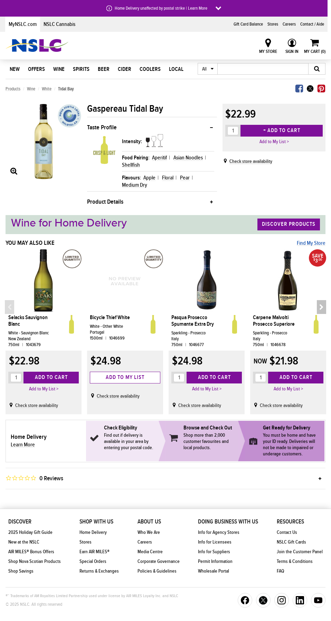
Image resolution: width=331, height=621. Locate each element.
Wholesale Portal (213, 571)
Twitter (310, 88)
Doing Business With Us (228, 522)
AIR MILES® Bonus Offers (31, 552)
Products (13, 89)
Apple (149, 177)
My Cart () (314, 51)
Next (320, 307)
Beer (104, 69)
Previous (10, 307)
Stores (272, 24)
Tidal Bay (66, 89)
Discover (19, 522)
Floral (167, 177)
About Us (149, 522)
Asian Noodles (188, 157)
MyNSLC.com (23, 24)
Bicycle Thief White (110, 317)
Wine (59, 69)
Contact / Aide (312, 24)
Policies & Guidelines (157, 571)
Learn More (23, 444)
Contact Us (287, 532)
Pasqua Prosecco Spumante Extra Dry (192, 320)
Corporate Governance (159, 561)
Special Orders (92, 561)
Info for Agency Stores (218, 532)
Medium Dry (134, 185)
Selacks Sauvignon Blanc (28, 320)
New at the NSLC (23, 542)
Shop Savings (21, 571)
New (15, 69)
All (204, 69)
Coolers (150, 69)
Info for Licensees (214, 542)
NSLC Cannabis (59, 24)
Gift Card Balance (248, 24)
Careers (289, 24)
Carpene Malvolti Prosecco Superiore (274, 320)
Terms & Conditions (295, 561)
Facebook (299, 88)
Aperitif (159, 157)
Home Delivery (93, 532)
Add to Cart (51, 377)
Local (176, 69)
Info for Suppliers (214, 552)
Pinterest (321, 88)
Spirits (81, 69)
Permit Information (215, 561)
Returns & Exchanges (99, 571)
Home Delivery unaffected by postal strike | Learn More (161, 8)
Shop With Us (96, 522)
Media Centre (150, 552)
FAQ (280, 571)
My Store (268, 51)
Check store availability (250, 161)
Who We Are (149, 532)
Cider (124, 69)
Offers (36, 69)
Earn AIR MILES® (94, 552)
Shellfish (131, 164)
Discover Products (288, 224)
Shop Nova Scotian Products (34, 561)
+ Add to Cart (281, 130)
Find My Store (311, 243)
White (46, 89)
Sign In (292, 51)
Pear (185, 177)
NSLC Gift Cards (291, 542)
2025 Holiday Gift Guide (30, 532)
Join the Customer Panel (300, 552)
